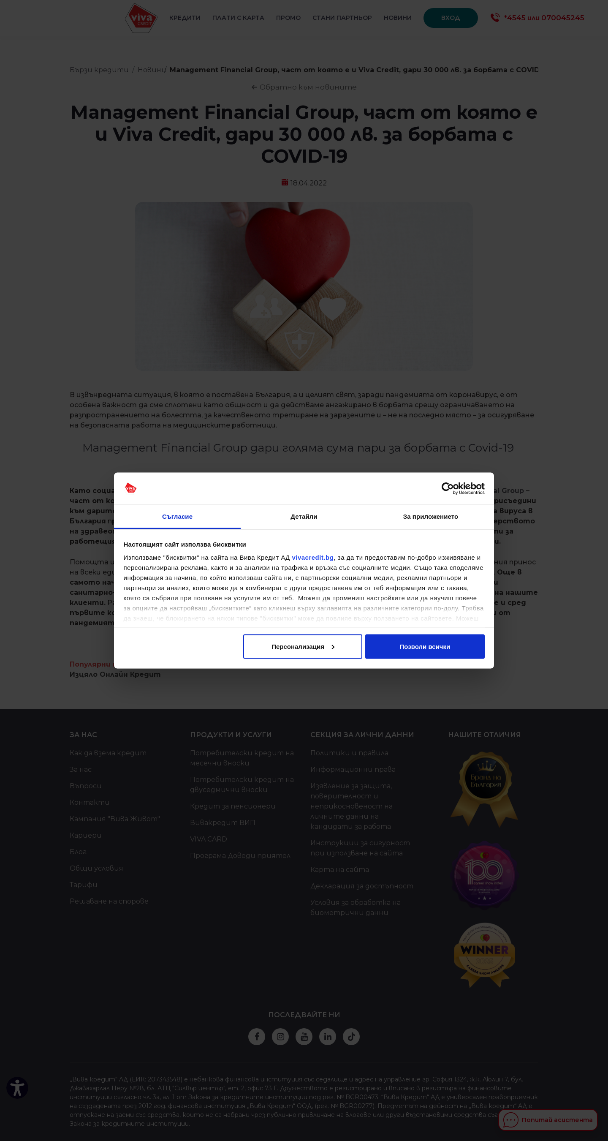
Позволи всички (425, 646)
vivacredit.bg (313, 557)
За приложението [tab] (431, 516)
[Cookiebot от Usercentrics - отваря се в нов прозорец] (448, 488)
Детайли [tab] (303, 516)
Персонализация (302, 646)
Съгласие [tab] (177, 516)
